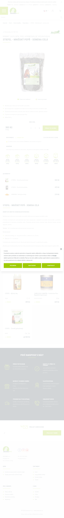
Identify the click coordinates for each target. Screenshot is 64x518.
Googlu (54, 255)
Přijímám (13, 265)
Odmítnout (51, 265)
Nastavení (32, 265)
